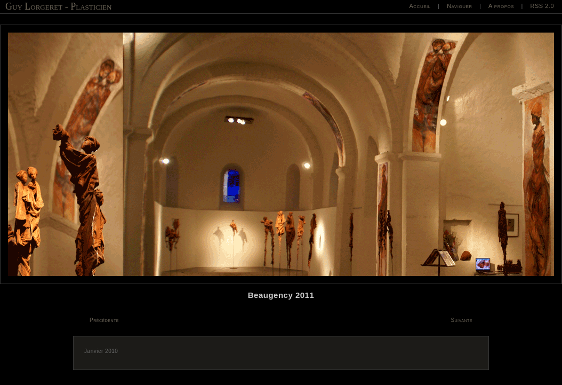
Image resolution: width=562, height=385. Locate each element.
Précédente (104, 320)
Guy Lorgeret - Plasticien (58, 6)
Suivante (461, 320)
